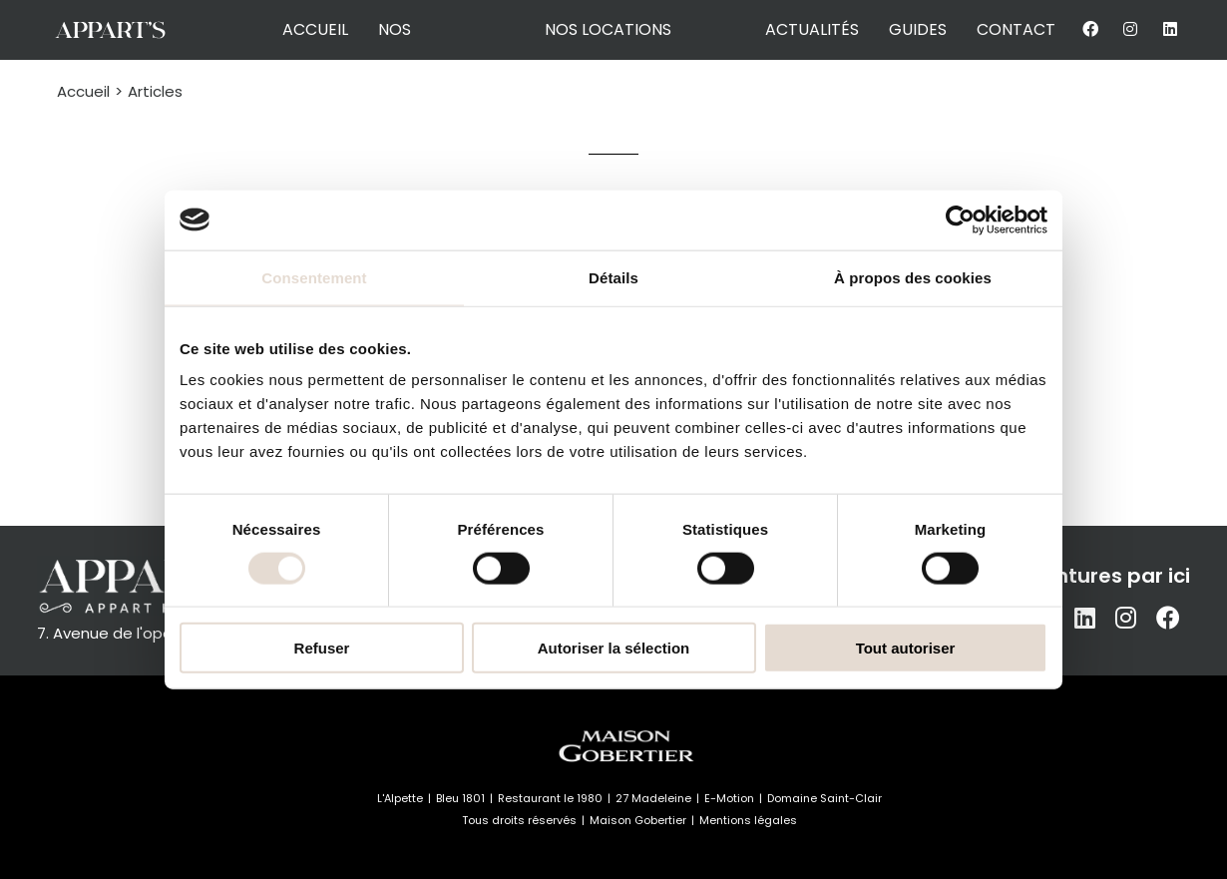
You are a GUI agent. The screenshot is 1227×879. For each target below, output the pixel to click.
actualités (812, 29)
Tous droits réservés (519, 820)
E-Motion (729, 798)
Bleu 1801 (460, 798)
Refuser (322, 648)
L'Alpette (400, 798)
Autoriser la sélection (614, 648)
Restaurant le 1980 (550, 798)
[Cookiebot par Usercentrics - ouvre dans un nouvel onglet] (960, 219)
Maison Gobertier (638, 820)
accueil (315, 29)
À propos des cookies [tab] (913, 276)
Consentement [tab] (313, 276)
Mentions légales (748, 820)
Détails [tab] (613, 276)
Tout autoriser (906, 648)
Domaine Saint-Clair (824, 798)
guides (918, 29)
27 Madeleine (653, 798)
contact (1016, 29)
